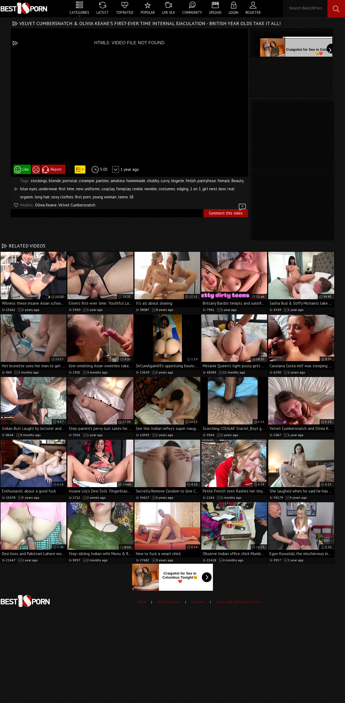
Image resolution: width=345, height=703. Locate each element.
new (79, 188)
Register (253, 12)
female (224, 180)
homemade (135, 180)
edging (182, 188)
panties (102, 180)
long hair (42, 196)
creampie (86, 180)
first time (66, 188)
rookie (137, 188)
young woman (104, 196)
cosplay (108, 188)
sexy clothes (62, 196)
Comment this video (228, 212)
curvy (165, 180)
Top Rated (124, 12)
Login (233, 12)
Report (56, 169)
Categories (79, 12)
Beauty (237, 180)
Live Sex (168, 12)
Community (192, 12)
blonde (55, 180)
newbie (150, 188)
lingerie (177, 180)
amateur (118, 180)
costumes (166, 188)
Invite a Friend (168, 602)
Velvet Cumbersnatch (76, 205)
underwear (48, 188)
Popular (148, 12)
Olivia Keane (46, 205)
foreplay (123, 188)
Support (198, 602)
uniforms (92, 188)
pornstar (70, 180)
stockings (39, 180)
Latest (102, 12)
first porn (83, 196)
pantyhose (207, 180)
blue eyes (28, 188)
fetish (191, 180)
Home (141, 602)
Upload (215, 12)
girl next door (214, 188)
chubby (153, 180)
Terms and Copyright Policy (239, 602)
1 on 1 (195, 188)
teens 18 (125, 196)
